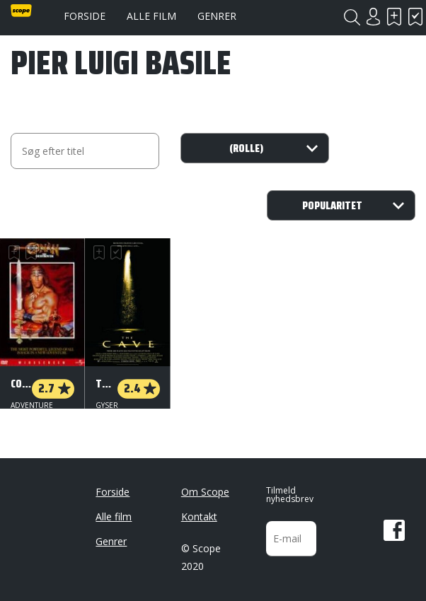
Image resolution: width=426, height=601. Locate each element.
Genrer (216, 16)
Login (373, 16)
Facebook (394, 524)
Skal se (394, 16)
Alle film (151, 16)
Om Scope (205, 486)
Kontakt (199, 511)
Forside (84, 16)
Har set (415, 16)
